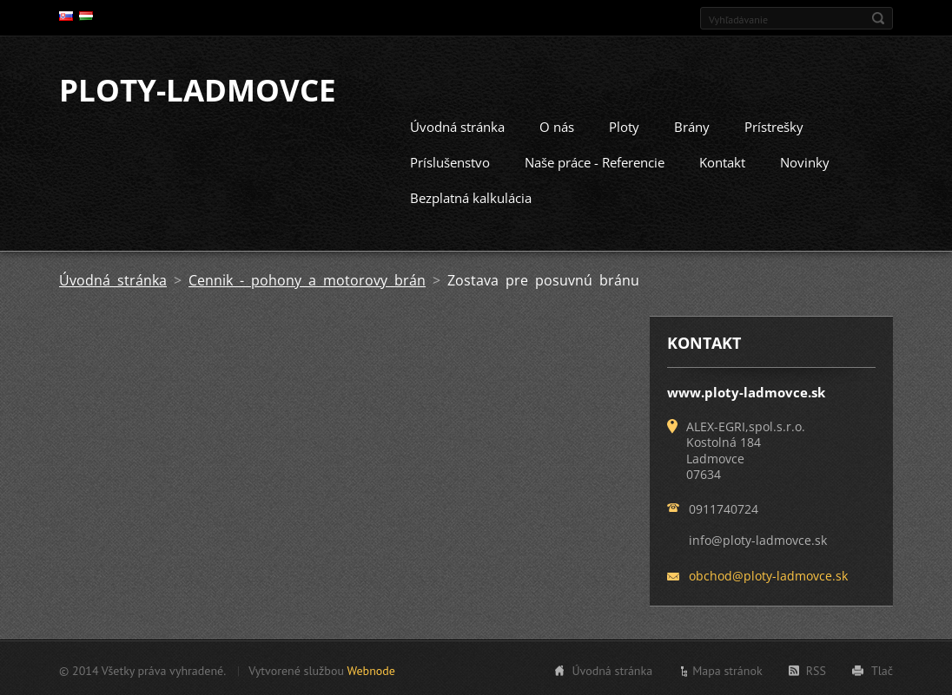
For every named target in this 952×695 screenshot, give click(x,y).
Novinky (805, 160)
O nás (556, 125)
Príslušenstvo (450, 160)
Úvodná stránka (457, 125)
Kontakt (722, 160)
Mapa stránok (727, 669)
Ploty (624, 125)
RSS (816, 669)
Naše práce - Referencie (594, 160)
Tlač (882, 669)
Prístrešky (773, 125)
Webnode (370, 669)
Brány (692, 125)
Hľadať (878, 18)
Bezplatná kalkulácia (471, 196)
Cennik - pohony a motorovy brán (307, 278)
